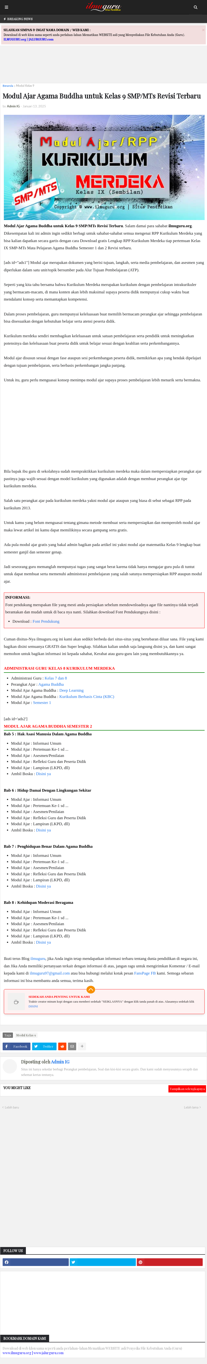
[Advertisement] (103, 68)
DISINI (33, 1006)
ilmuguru (37, 958)
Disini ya (43, 774)
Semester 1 (42, 702)
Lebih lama (191, 1107)
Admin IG (60, 1062)
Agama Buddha (51, 684)
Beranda (8, 85)
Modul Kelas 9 (25, 85)
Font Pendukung (46, 621)
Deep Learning (71, 690)
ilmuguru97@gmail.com (50, 973)
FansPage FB (145, 973)
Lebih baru (12, 1107)
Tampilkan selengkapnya (187, 1089)
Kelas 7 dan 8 (56, 678)
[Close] (203, 29)
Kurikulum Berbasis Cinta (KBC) (86, 696)
